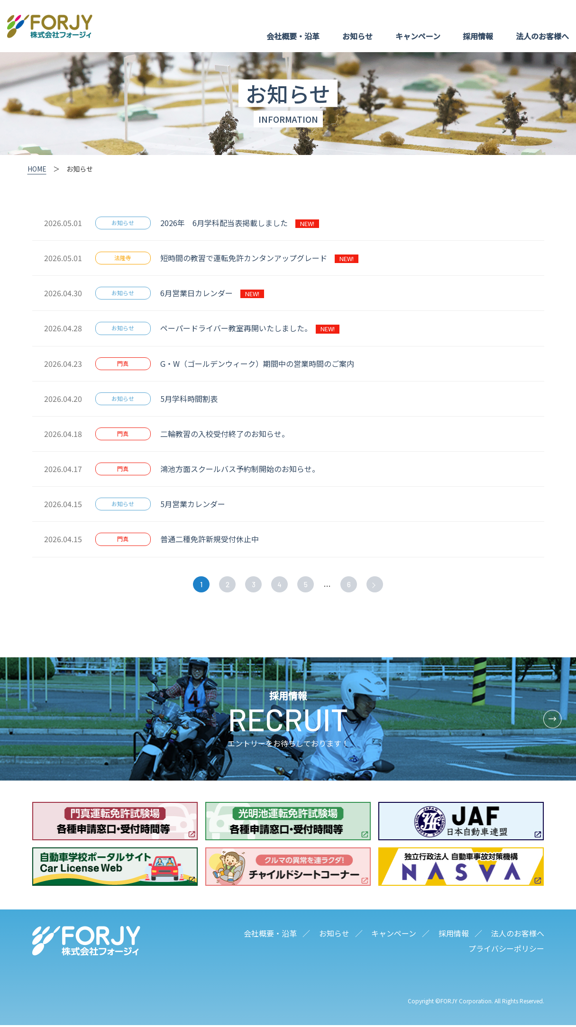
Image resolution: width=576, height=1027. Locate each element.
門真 (122, 363)
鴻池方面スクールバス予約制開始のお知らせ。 (241, 468)
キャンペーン (417, 36)
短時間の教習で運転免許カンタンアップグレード (259, 258)
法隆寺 (122, 258)
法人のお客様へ (542, 36)
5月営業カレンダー (196, 503)
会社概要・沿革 (293, 36)
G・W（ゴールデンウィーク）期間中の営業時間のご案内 (261, 363)
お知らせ (357, 36)
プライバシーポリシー (506, 950)
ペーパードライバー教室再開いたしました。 (249, 328)
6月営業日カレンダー (212, 293)
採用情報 (478, 36)
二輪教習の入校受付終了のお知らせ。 (226, 433)
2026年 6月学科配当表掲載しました (239, 222)
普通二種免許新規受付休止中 (213, 539)
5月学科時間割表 (192, 398)
